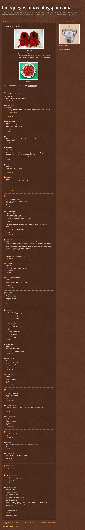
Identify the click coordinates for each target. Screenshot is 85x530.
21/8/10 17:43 (9, 172)
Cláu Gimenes (9, 211)
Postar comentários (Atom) (13, 526)
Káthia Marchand (10, 487)
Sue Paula (8, 416)
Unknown (8, 105)
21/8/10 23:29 (9, 206)
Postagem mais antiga (48, 523)
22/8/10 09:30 (9, 272)
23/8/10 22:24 (9, 482)
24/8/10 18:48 (9, 512)
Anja (6, 177)
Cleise (7, 263)
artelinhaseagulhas (10, 277)
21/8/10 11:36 (9, 100)
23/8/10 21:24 (9, 461)
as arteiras (8, 121)
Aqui (30, 81)
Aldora (7, 310)
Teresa (7, 147)
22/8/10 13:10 (9, 339)
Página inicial (29, 523)
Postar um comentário (11, 515)
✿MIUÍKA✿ (8, 466)
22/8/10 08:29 (9, 234)
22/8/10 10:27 (9, 305)
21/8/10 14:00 (9, 116)
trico (11, 88)
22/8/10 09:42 (9, 288)
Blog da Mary (9, 405)
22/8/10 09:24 (9, 258)
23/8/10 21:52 (9, 470)
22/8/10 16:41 (9, 369)
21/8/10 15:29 (9, 131)
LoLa (6, 442)
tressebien (8, 432)
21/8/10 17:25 (9, 159)
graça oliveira (9, 475)
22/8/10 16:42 (9, 400)
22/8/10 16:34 (9, 353)
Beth (6, 196)
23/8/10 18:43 (9, 448)
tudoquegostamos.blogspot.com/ (36, 7)
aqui (31, 50)
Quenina (7, 164)
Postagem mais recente (10, 523)
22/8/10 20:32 (9, 426)
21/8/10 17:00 (9, 142)
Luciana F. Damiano (10, 293)
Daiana (7, 136)
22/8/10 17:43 (9, 411)
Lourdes (7, 96)
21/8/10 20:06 (9, 191)
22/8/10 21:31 (9, 437)
